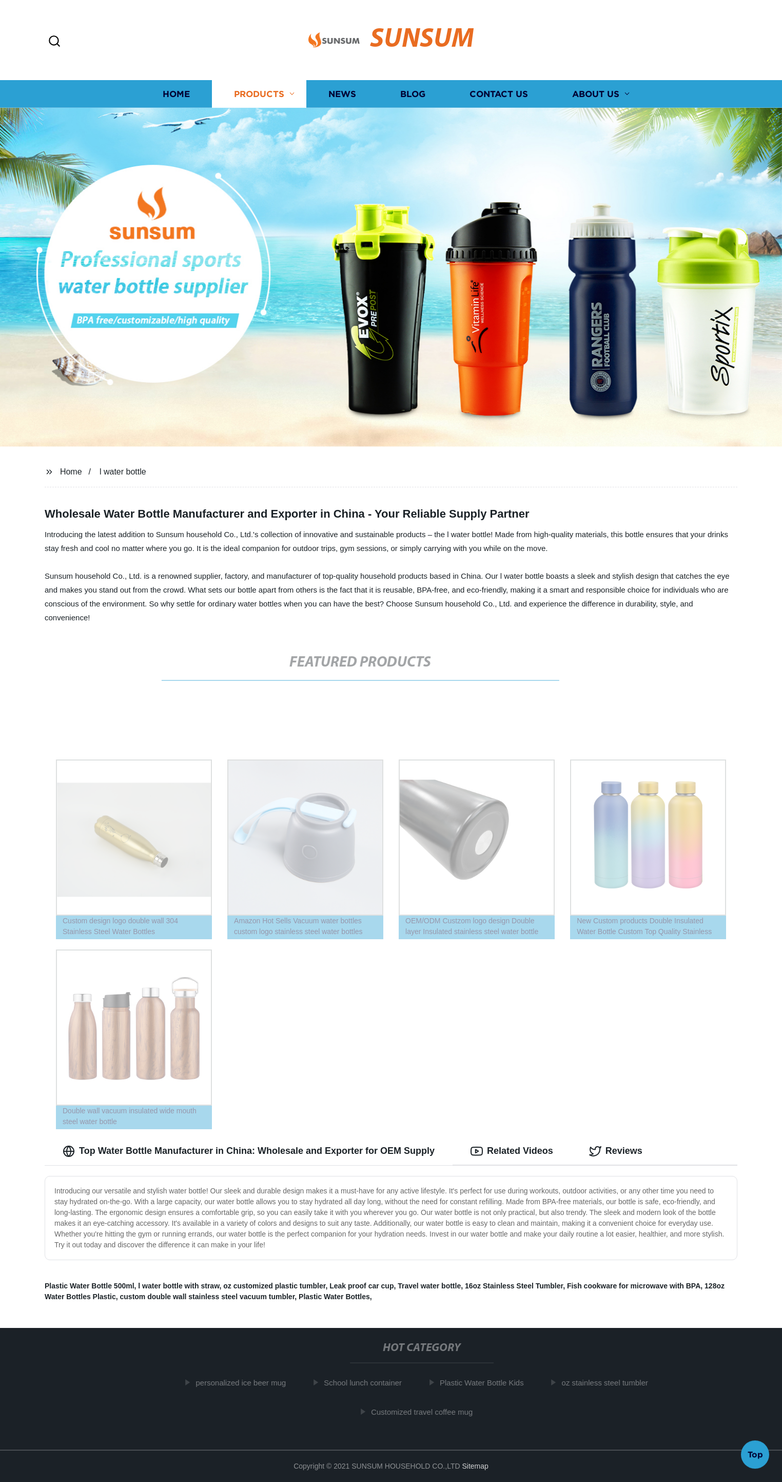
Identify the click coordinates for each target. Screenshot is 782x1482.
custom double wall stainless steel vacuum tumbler (207, 1297)
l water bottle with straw (178, 1286)
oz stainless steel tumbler (609, 1382)
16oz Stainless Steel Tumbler (514, 1286)
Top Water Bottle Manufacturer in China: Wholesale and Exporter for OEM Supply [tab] (249, 1151)
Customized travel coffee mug (427, 1412)
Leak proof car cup (361, 1286)
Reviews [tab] (615, 1151)
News (342, 94)
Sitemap (475, 1466)
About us (595, 94)
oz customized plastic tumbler (274, 1286)
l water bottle (123, 471)
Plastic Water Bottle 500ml (89, 1286)
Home (176, 94)
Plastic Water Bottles (334, 1297)
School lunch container (368, 1382)
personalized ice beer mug (246, 1382)
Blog (412, 94)
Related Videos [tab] (512, 1151)
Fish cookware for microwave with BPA (633, 1286)
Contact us (499, 94)
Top (755, 1454)
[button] (54, 42)
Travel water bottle (429, 1286)
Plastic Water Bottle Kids (487, 1382)
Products (259, 94)
